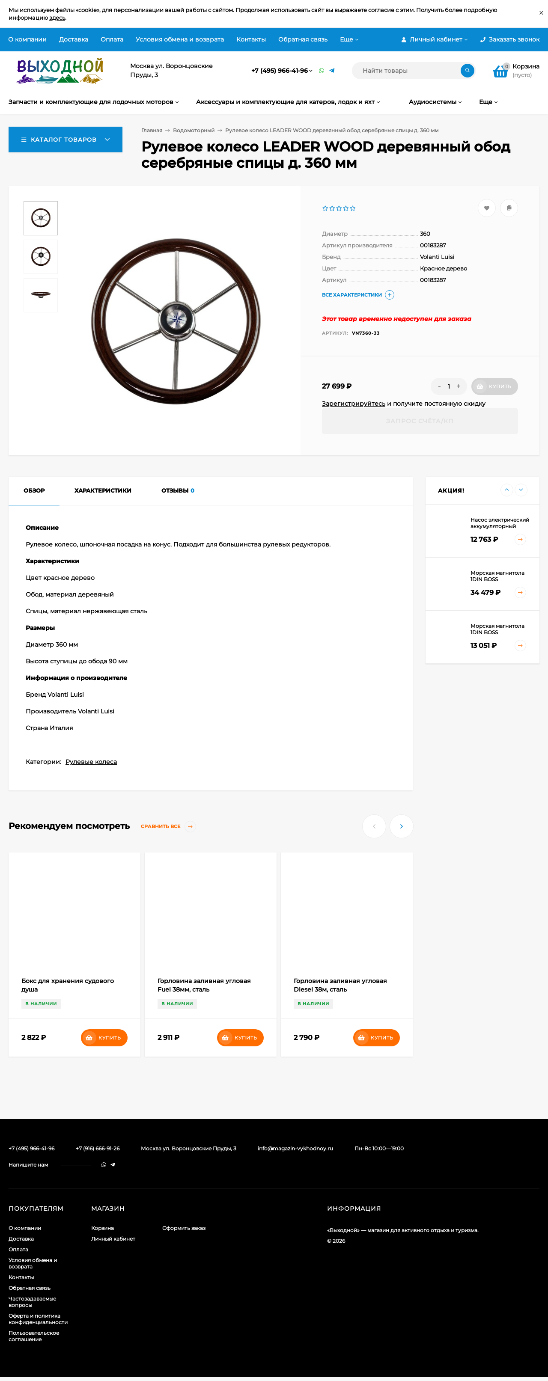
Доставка (73, 39)
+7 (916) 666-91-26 (97, 1148)
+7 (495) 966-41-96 (279, 70)
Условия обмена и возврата (180, 39)
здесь (57, 17)
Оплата (112, 39)
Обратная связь (303, 39)
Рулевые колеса (91, 762)
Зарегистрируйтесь (353, 403)
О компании (27, 39)
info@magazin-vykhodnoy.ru (295, 1148)
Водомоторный (193, 130)
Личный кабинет (113, 1238)
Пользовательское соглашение (34, 1336)
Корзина (102, 1228)
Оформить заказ (184, 1228)
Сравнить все (168, 826)
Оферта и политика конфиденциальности (38, 1319)
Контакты (251, 39)
